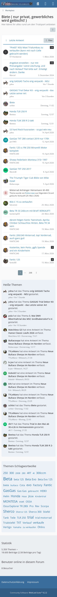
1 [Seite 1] (20, 272)
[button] (52, 30)
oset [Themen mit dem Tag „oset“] (21, 501)
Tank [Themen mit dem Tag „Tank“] (6, 517)
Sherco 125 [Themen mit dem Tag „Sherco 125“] (21, 511)
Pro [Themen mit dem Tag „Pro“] (31, 506)
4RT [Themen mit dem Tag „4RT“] (29, 473)
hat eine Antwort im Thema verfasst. (29, 331)
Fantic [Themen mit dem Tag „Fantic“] (48, 485)
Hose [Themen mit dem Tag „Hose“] (24, 496)
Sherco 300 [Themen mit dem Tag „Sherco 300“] (35, 511)
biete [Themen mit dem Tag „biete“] (6, 485)
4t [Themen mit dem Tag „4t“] (34, 473)
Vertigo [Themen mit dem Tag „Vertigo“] (7, 527)
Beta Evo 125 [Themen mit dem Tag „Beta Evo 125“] (45, 479)
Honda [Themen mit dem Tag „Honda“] (15, 496)
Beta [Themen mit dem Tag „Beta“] (7, 479)
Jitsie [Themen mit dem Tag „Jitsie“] (31, 496)
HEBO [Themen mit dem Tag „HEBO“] (43, 491)
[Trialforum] (17, 4)
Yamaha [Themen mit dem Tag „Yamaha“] (17, 527)
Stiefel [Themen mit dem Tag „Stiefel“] (46, 511)
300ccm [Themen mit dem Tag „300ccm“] (41, 473)
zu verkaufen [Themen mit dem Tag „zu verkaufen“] (29, 527)
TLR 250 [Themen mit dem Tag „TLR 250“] (21, 517)
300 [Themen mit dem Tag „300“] (11, 473)
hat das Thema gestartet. (29, 293)
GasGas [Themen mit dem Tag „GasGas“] (9, 490)
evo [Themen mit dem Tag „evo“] (28, 485)
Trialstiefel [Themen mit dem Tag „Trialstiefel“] (9, 522)
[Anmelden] (45, 4)
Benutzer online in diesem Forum (23, 562)
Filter (49, 40)
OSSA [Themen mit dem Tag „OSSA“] (29, 501)
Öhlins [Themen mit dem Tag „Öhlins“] (41, 527)
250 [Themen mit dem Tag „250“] (5, 473)
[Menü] (53, 4)
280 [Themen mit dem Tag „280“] (23, 473)
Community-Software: (28, 592)
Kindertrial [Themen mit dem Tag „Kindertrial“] (40, 496)
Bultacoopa (30, 193)
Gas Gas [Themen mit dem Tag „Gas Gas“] (22, 491)
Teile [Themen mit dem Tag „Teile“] (13, 517)
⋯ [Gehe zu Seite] (25, 272)
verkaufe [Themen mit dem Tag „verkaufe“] (38, 522)
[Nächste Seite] (36, 272)
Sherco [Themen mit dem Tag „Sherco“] (8, 511)
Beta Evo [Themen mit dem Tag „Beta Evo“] (30, 479)
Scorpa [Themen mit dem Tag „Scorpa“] (45, 506)
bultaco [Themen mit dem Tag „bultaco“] (14, 485)
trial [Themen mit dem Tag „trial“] (30, 517)
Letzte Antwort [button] (16, 40)
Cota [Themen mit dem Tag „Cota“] (22, 485)
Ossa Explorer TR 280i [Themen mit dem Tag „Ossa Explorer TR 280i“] (15, 506)
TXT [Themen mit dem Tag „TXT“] (19, 522)
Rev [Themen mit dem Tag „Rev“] (37, 506)
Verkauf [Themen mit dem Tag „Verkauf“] (27, 522)
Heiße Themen (12, 284)
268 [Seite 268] (30, 272)
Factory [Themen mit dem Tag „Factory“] (37, 485)
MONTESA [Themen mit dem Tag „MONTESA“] (10, 501)
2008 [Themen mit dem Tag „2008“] (17, 473)
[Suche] (38, 4)
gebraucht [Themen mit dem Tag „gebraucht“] (33, 491)
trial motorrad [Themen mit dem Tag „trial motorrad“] (43, 517)
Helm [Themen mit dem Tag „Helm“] (6, 496)
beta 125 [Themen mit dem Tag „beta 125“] (19, 479)
